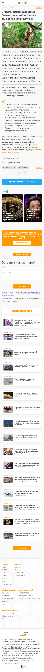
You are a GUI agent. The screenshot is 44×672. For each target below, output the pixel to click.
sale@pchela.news (8, 616)
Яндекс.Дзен (6, 593)
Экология (5, 570)
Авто (3, 573)
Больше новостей (22, 254)
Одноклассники (7, 598)
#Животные (23, 167)
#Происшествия (9, 167)
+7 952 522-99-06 (25, 593)
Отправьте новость (22, 242)
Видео (4, 581)
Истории (5, 578)
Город (4, 567)
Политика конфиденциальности (30, 598)
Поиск (16, 570)
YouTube (5, 604)
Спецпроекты (6, 584)
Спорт (4, 575)
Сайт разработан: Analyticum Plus (12, 663)
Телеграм (5, 601)
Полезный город (20, 573)
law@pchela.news (27, 660)
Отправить (22, 286)
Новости (17, 567)
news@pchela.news (26, 596)
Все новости (22, 548)
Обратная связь (20, 575)
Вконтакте (5, 596)
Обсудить (39, 7)
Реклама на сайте (8, 619)
